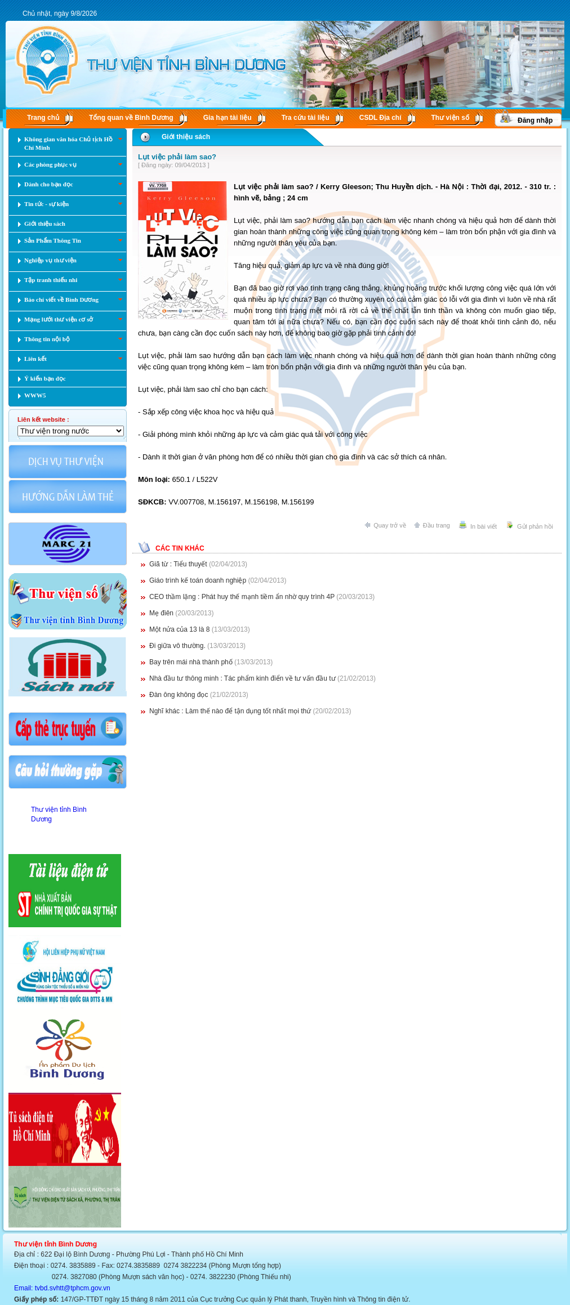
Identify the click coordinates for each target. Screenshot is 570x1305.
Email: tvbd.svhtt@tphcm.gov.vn (62, 1288)
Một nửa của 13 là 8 (179, 629)
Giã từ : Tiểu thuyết (179, 564)
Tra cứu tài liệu (305, 118)
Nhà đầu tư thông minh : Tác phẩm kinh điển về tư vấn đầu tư (243, 678)
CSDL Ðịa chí (380, 118)
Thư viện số (450, 118)
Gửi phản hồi (535, 526)
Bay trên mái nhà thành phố (191, 662)
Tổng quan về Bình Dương (131, 118)
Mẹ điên (162, 613)
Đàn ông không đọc (179, 695)
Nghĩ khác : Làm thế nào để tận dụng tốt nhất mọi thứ (231, 711)
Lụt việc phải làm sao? (177, 157)
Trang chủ (43, 118)
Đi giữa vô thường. (177, 646)
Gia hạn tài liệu (227, 118)
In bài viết (483, 526)
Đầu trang (436, 525)
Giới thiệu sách (186, 137)
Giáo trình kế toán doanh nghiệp (198, 580)
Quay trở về (389, 525)
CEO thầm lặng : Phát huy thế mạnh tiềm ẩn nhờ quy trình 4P (242, 597)
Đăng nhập (535, 120)
